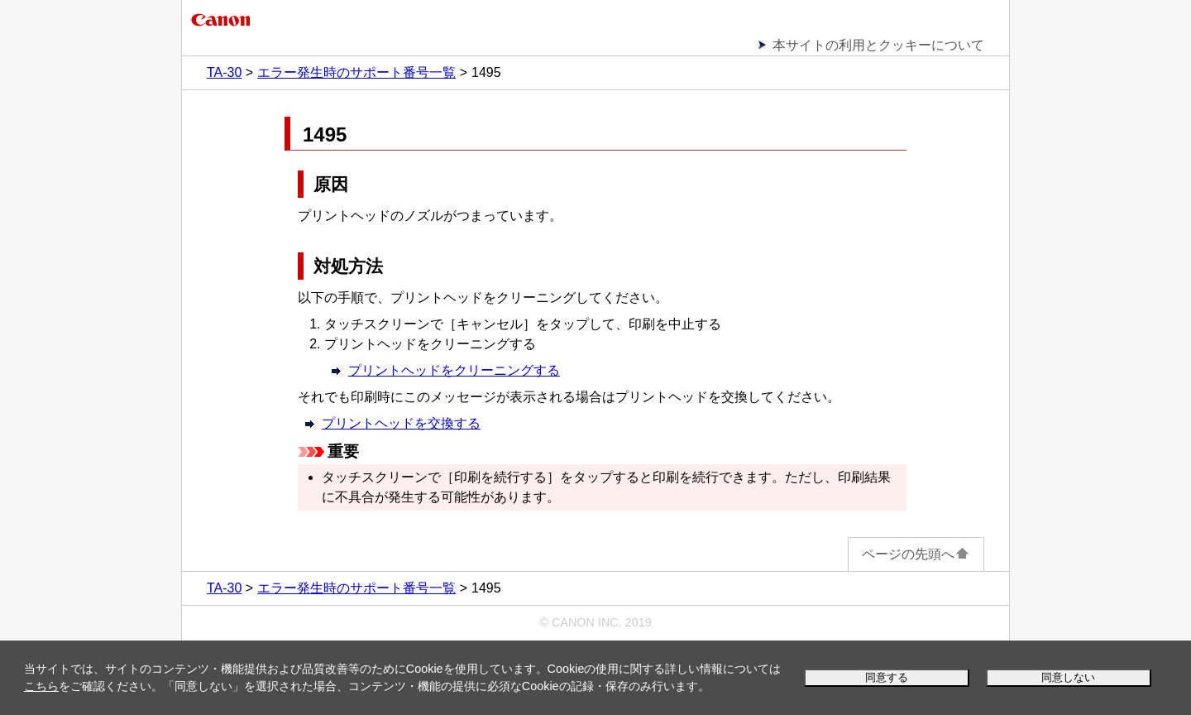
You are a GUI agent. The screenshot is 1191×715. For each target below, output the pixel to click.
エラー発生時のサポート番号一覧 (356, 72)
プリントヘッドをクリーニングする (454, 370)
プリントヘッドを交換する (401, 423)
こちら (41, 686)
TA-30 (224, 72)
